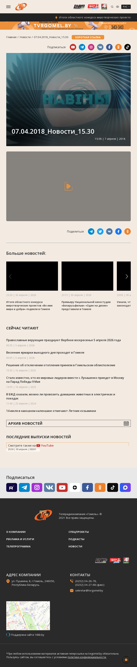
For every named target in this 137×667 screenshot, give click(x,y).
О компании (16, 531)
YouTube (45, 445)
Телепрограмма (18, 546)
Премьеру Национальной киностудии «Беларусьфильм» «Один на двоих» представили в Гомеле (86, 305)
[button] (127, 276)
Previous (33, 449)
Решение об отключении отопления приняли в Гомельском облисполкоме (60, 365)
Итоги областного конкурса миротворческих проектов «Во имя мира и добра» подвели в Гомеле (29, 305)
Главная (11, 37)
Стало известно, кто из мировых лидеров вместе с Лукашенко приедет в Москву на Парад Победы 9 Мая (65, 380)
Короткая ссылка (88, 37)
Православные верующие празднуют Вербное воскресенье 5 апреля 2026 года (63, 340)
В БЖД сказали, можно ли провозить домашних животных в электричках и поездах (60, 396)
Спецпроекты (78, 531)
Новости (25, 37)
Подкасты (76, 539)
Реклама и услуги (20, 539)
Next (35, 449)
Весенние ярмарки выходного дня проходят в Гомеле (45, 352)
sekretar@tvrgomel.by (89, 590)
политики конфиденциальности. (87, 657)
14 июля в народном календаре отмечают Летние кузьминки (51, 411)
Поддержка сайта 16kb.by (27, 634)
